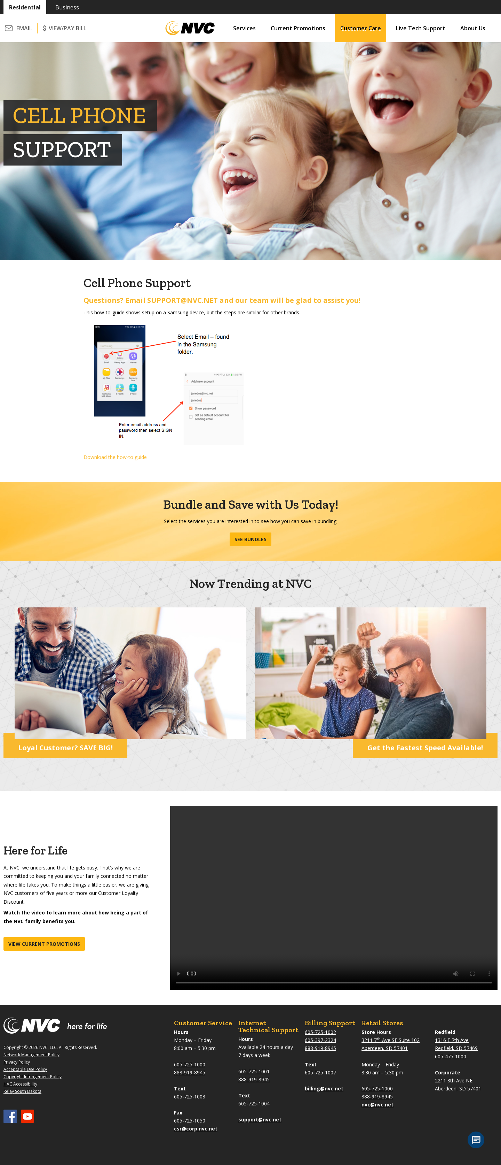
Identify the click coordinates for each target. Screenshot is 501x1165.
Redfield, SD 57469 (456, 1048)
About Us (472, 28)
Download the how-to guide (115, 457)
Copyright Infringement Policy (32, 1077)
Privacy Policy (16, 1062)
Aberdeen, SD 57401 (384, 1048)
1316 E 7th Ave (452, 1040)
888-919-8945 (189, 1072)
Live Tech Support (420, 28)
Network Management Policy (31, 1055)
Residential (25, 7)
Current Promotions (298, 28)
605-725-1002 (320, 1032)
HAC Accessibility (20, 1084)
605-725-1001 (254, 1071)
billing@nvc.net (324, 1088)
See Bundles (250, 539)
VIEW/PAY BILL (67, 28)
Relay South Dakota (22, 1091)
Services (244, 28)
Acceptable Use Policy (25, 1069)
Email (24, 28)
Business (67, 7)
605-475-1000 (450, 1056)
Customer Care (360, 28)
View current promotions (44, 944)
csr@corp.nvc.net (195, 1128)
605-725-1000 (189, 1064)
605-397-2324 (320, 1040)
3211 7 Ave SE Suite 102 (390, 1040)
